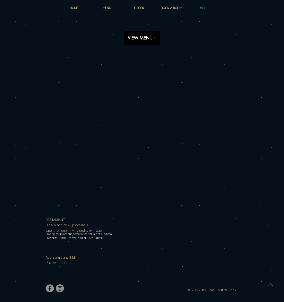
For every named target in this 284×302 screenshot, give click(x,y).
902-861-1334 (55, 263)
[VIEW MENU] (142, 38)
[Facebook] (50, 288)
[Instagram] (60, 288)
